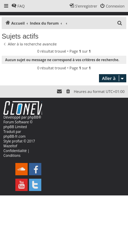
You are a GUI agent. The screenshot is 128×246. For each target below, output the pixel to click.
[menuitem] (18, 6)
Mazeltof (10, 146)
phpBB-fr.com (14, 136)
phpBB (33, 117)
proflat (17, 141)
